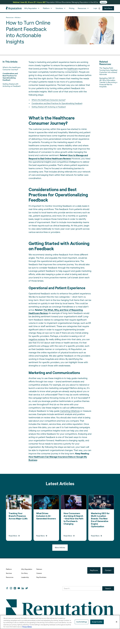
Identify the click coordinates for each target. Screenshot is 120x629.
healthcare (72, 68)
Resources (9, 577)
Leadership (25, 577)
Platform (9, 569)
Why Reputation (26, 569)
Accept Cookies (97, 622)
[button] (31, 8)
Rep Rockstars (41, 577)
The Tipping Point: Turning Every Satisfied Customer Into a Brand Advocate (108, 71)
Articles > (18, 17)
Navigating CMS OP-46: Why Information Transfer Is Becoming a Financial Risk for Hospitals (108, 82)
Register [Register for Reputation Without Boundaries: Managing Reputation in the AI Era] (103, 2)
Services (9, 573)
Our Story (24, 573)
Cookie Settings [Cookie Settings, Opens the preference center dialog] (81, 622)
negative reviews (37, 339)
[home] (14, 8)
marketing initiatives (70, 411)
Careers (39, 573)
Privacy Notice (27, 627)
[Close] (116, 622)
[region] (60, 622)
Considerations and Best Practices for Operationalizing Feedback (10, 76)
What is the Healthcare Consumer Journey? (12, 68)
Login (95, 8)
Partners (39, 569)
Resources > (10, 17)
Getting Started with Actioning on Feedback (12, 85)
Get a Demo (108, 8)
